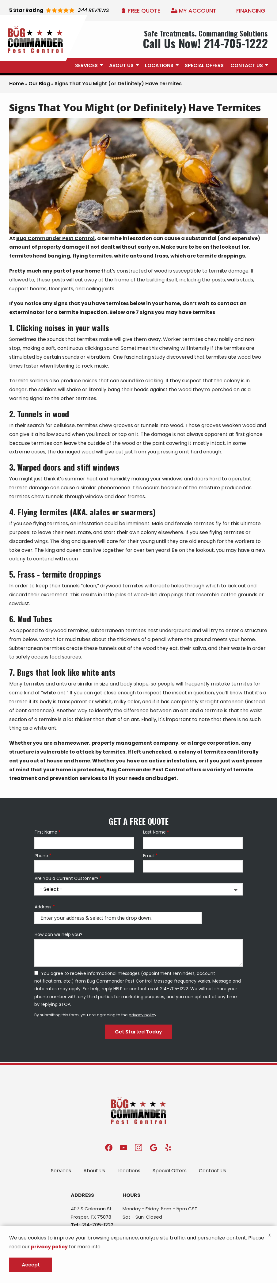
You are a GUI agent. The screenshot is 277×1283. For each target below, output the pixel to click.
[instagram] (138, 1147)
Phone (41, 856)
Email (148, 856)
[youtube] (123, 1147)
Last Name (154, 832)
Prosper (79, 1217)
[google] (153, 1147)
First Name (46, 832)
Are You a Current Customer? (66, 878)
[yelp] (168, 1147)
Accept (31, 1264)
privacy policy (142, 1015)
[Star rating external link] (59, 10)
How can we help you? (58, 934)
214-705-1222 (97, 1225)
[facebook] (108, 1147)
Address (43, 907)
